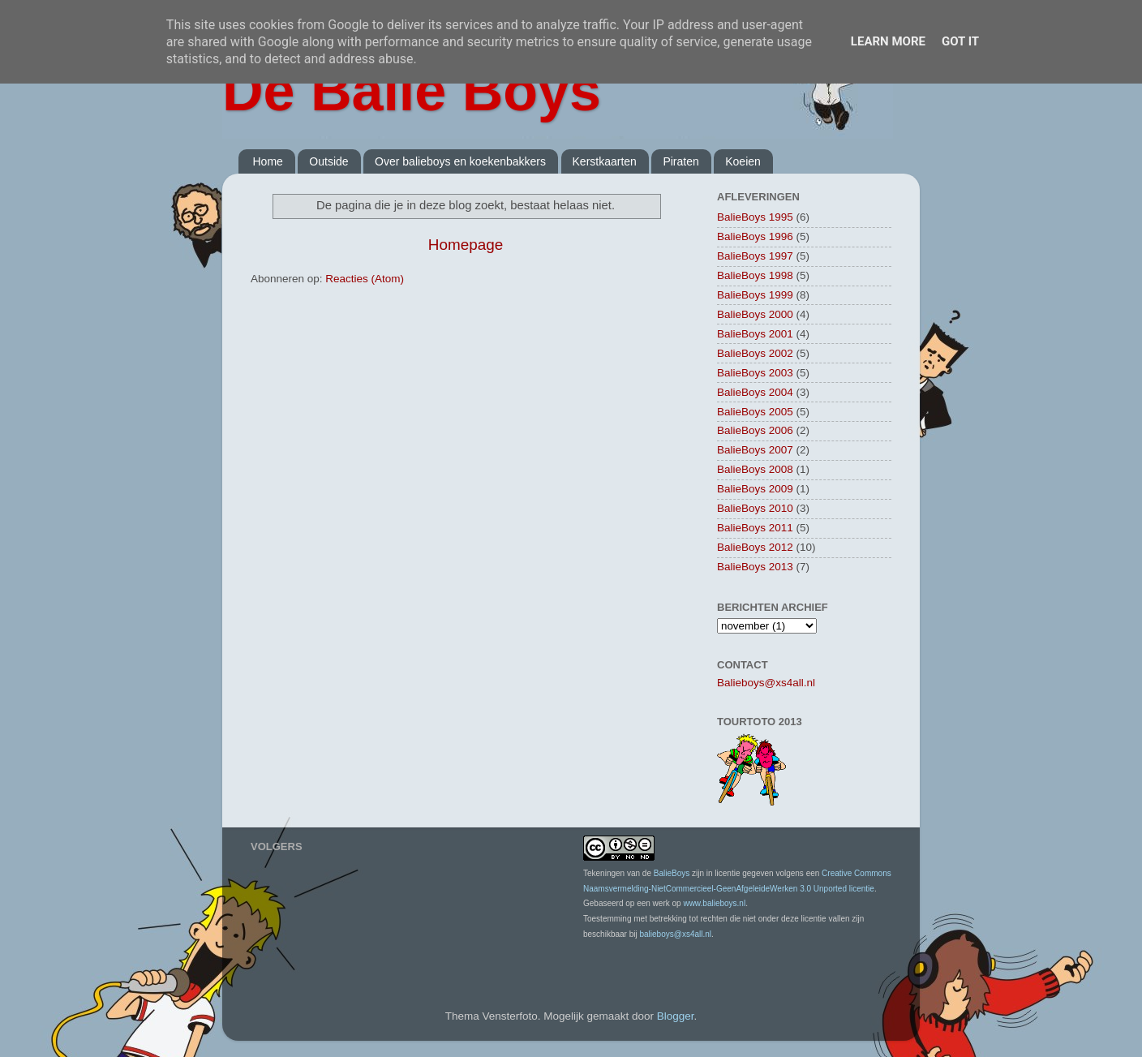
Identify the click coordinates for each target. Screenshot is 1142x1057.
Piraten (680, 161)
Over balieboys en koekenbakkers (460, 161)
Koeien (743, 161)
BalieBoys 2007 (755, 450)
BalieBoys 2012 (755, 547)
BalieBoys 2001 (755, 334)
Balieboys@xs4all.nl (766, 683)
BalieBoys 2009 (755, 489)
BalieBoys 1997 (755, 256)
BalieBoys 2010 (755, 508)
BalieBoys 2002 (755, 353)
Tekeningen (604, 873)
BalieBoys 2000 (755, 314)
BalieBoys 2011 (755, 528)
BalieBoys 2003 (755, 373)
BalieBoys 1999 (755, 295)
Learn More (888, 41)
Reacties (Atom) (364, 279)
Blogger (675, 1016)
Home (268, 161)
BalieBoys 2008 (755, 469)
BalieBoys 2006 (755, 430)
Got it (960, 41)
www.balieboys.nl (714, 903)
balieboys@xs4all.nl (675, 934)
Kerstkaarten (605, 161)
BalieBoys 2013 (755, 567)
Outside (328, 161)
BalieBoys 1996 (755, 236)
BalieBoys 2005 (755, 412)
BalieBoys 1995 (755, 217)
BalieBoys (671, 873)
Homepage (465, 244)
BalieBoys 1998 (755, 275)
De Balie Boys (411, 90)
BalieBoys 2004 (755, 392)
